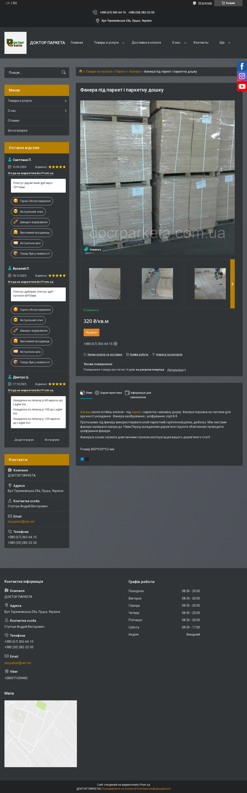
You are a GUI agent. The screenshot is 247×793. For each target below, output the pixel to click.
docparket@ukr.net (21, 521)
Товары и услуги (106, 42)
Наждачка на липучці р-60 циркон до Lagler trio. (38, 402)
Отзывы (13, 120)
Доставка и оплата (146, 42)
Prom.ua (145, 784)
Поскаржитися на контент (118, 788)
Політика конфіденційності (154, 788)
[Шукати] (63, 72)
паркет (137, 412)
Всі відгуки (52, 439)
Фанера (135, 71)
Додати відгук (24, 439)
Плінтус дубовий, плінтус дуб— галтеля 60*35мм (34, 293)
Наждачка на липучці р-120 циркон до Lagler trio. (36, 420)
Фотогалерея (17, 130)
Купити (91, 332)
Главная (77, 42)
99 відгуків (205, 3)
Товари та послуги (98, 71)
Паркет (121, 71)
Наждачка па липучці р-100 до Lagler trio (37, 411)
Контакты (200, 42)
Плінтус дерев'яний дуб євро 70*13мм (33, 185)
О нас (176, 42)
